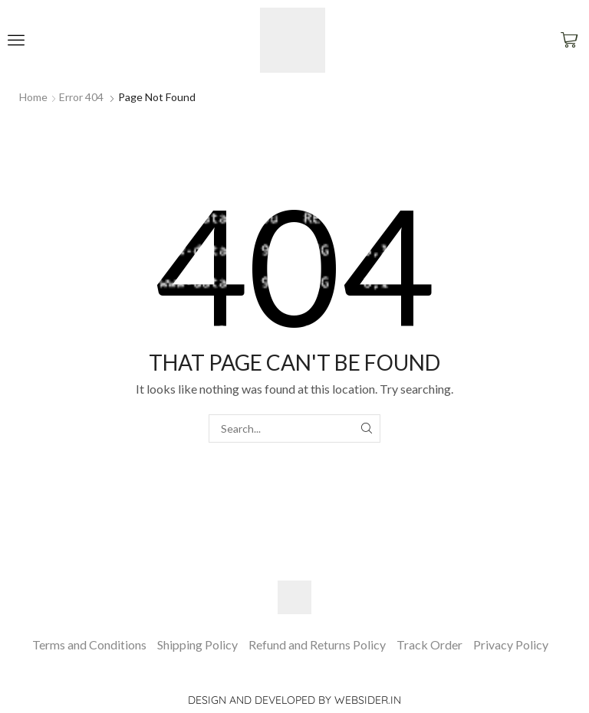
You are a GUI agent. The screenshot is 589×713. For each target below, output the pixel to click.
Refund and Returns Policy (317, 644)
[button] (16, 39)
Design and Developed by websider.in (294, 700)
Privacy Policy (510, 644)
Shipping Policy (197, 644)
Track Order (429, 644)
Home (33, 96)
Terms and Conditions (89, 644)
